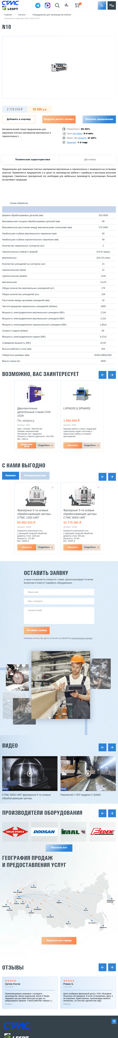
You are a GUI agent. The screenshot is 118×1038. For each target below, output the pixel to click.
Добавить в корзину (19, 119)
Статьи (7, 947)
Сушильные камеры (71, 932)
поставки (77, 134)
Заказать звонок (17, 985)
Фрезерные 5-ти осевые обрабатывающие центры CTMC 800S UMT (80, 514)
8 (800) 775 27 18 (18, 975)
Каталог (22, 15)
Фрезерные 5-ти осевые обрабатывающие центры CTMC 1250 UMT (34, 514)
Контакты (9, 962)
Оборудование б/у (70, 937)
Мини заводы (68, 927)
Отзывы (13, 828)
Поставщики (10, 927)
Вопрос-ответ (11, 957)
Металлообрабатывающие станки (79, 907)
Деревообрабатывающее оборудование (82, 912)
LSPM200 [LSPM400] (76, 408)
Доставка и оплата (14, 917)
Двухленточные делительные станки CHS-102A (34, 412)
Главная (8, 15)
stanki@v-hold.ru (74, 971)
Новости (8, 942)
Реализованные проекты (17, 912)
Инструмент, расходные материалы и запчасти (85, 942)
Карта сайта (10, 1006)
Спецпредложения (35, 476)
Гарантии (9, 922)
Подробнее (44, 445)
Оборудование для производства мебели (51, 15)
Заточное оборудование (73, 922)
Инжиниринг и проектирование (20, 907)
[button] (102, 5)
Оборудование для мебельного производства (85, 917)
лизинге (82, 138)
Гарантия (71, 143)
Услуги (7, 937)
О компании (10, 932)
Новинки (11, 476)
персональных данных (82, 638)
